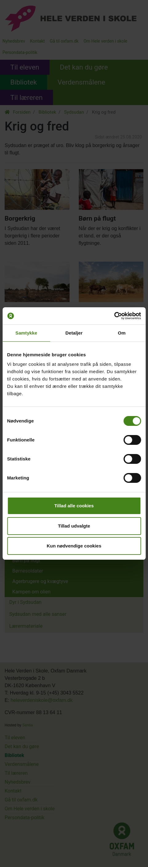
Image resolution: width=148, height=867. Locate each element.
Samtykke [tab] (26, 332)
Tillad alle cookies (74, 505)
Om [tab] (122, 332)
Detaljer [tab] (74, 332)
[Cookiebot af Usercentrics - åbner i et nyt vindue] (114, 316)
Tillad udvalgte (74, 525)
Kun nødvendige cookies (74, 545)
